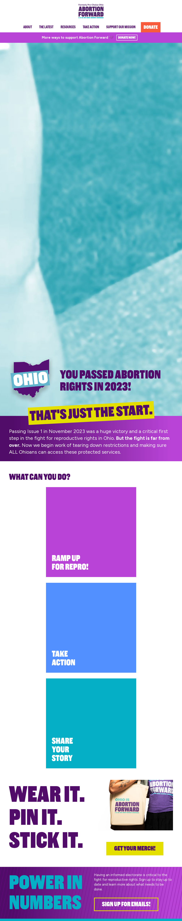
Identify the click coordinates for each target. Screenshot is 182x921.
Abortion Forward (91, 11)
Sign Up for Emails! (128, 905)
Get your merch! (135, 849)
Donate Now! (127, 37)
